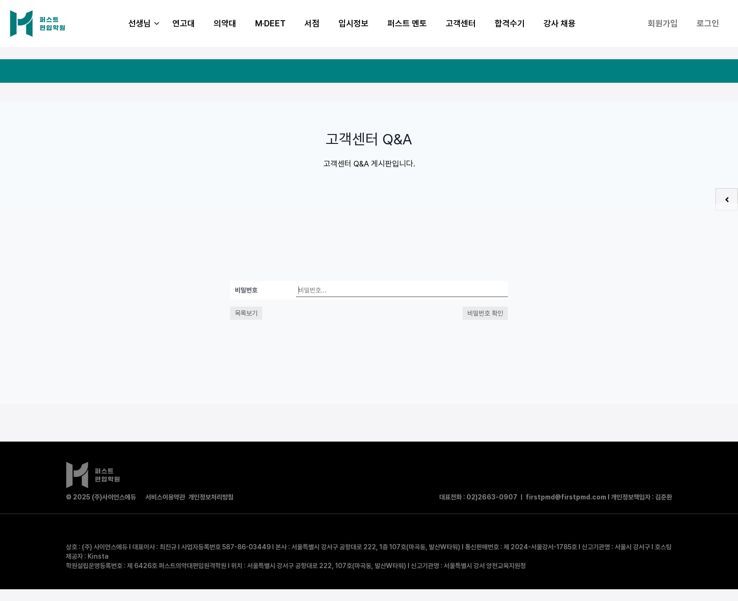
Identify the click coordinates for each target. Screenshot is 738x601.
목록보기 (246, 313)
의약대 (225, 23)
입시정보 (353, 23)
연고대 (183, 23)
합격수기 (510, 23)
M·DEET (270, 23)
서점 (312, 23)
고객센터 (461, 23)
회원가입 (663, 23)
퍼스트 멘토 (407, 23)
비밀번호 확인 (485, 313)
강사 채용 (560, 23)
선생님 (145, 23)
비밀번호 (246, 290)
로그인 (708, 23)
